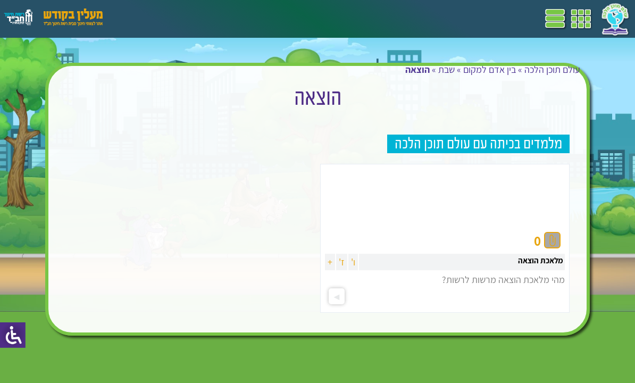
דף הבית (395, 18)
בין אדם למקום (482, 80)
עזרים (140, 18)
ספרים (270, 18)
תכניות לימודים (348, 18)
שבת (439, 80)
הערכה (206, 18)
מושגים (239, 18)
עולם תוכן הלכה (545, 80)
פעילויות (172, 18)
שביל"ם (302, 18)
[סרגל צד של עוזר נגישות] (13, 335)
